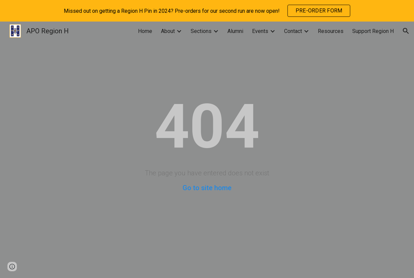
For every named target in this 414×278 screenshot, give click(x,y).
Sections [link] (201, 31)
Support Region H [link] (373, 31)
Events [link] (260, 31)
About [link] (168, 31)
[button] (406, 31)
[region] (207, 11)
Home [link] (145, 31)
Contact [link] (293, 31)
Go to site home (207, 188)
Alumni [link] (235, 31)
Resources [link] (330, 31)
